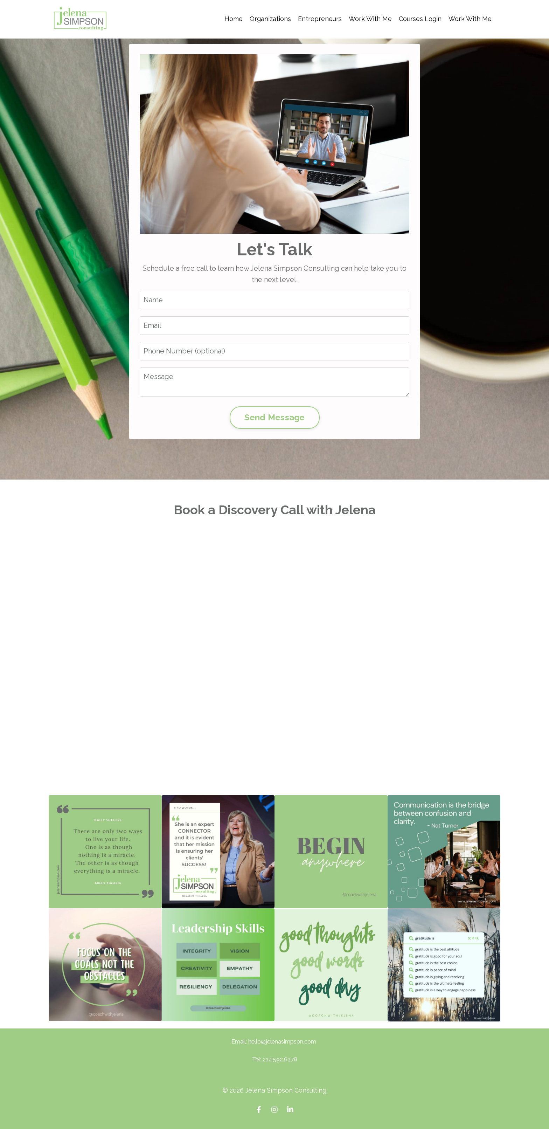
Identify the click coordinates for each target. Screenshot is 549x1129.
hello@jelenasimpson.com (282, 1041)
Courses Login (420, 18)
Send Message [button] (274, 417)
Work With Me (370, 18)
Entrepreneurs (320, 18)
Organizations (270, 18)
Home (233, 18)
